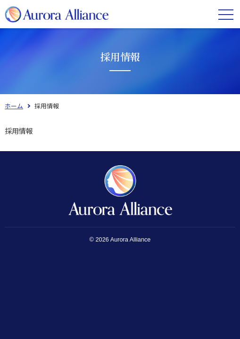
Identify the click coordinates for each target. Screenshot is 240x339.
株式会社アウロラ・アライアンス (56, 14)
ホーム (14, 105)
